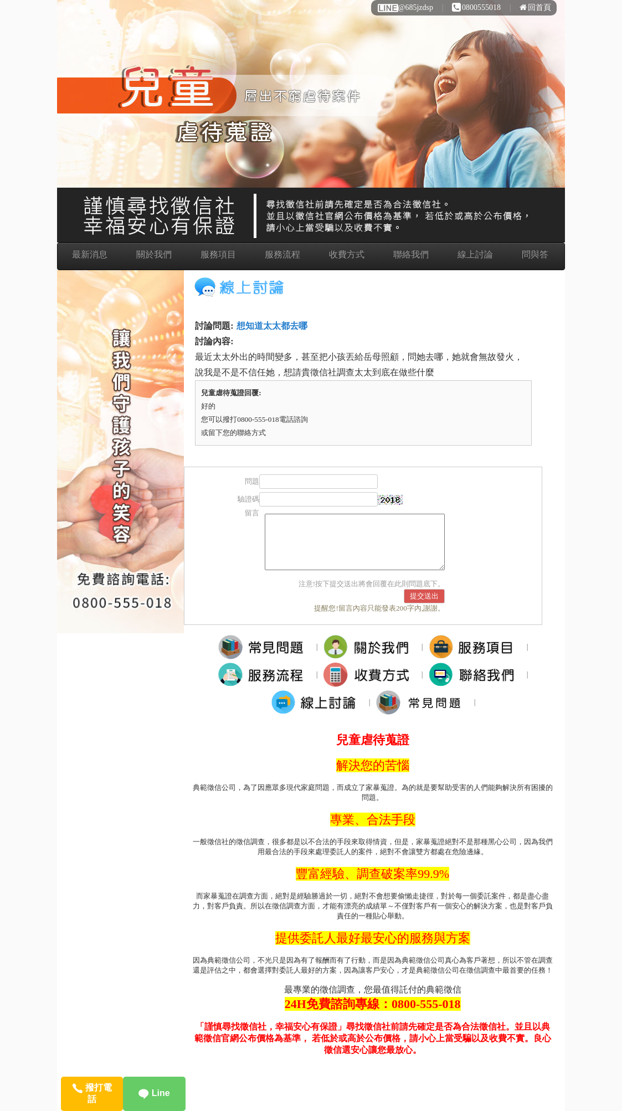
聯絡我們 (411, 254)
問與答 (535, 254)
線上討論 (475, 254)
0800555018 (476, 7)
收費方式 (346, 254)
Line (153, 1093)
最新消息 (89, 254)
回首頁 (535, 7)
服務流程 (282, 254)
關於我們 (154, 254)
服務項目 (218, 254)
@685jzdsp (405, 7)
